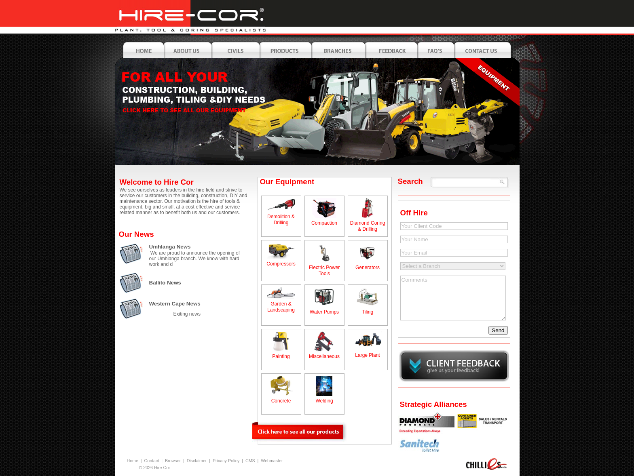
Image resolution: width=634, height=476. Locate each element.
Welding (324, 401)
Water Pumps (324, 312)
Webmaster (272, 460)
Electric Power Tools (324, 270)
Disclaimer (197, 460)
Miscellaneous (324, 356)
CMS (250, 460)
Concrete (281, 401)
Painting (281, 356)
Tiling (367, 312)
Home (132, 460)
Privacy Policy (226, 460)
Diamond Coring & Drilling (367, 226)
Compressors (280, 264)
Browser (173, 460)
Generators (367, 267)
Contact (151, 460)
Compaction (324, 223)
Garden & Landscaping (281, 307)
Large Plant (367, 355)
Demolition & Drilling (281, 219)
